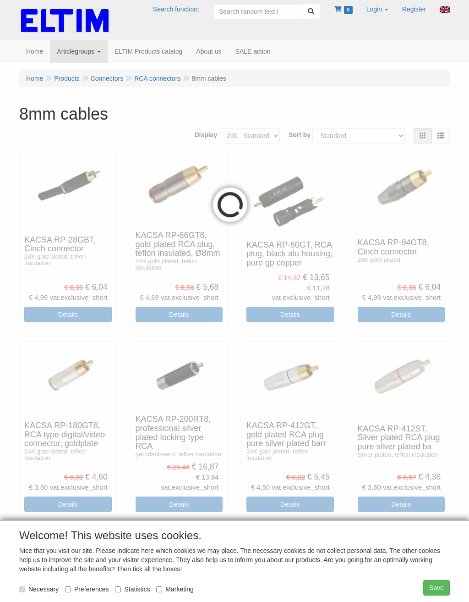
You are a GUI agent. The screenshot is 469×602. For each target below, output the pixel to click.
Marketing (174, 589)
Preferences (87, 589)
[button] (377, 9)
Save (436, 587)
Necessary (39, 589)
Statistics (132, 589)
